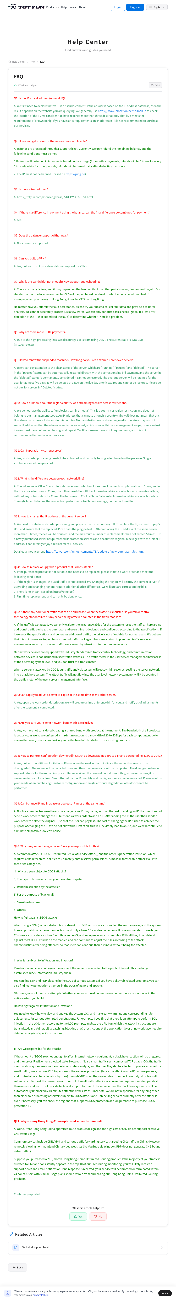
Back (18, 1267)
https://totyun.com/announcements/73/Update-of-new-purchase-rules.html (95, 551)
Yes (78, 1216)
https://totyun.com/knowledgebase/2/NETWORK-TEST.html (55, 197)
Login (118, 7)
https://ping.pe (75, 174)
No (98, 1216)
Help (64, 7)
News (73, 7)
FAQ (32, 61)
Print (155, 85)
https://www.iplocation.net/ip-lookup (122, 111)
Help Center (16, 61)
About (82, 7)
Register (135, 7)
